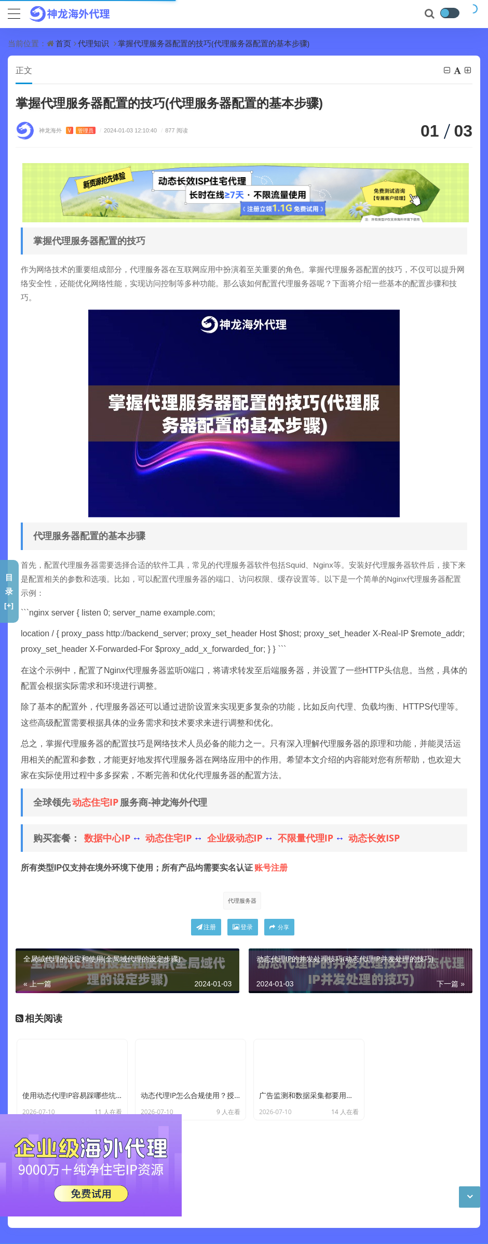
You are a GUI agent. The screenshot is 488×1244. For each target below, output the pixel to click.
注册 (206, 927)
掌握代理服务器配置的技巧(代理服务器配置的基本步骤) (213, 43)
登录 (243, 927)
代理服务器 (242, 901)
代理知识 (93, 43)
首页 (63, 43)
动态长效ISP (374, 838)
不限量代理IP (305, 838)
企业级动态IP (235, 838)
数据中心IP (107, 838)
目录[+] (9, 591)
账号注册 (271, 868)
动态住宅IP (95, 802)
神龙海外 (67, 131)
